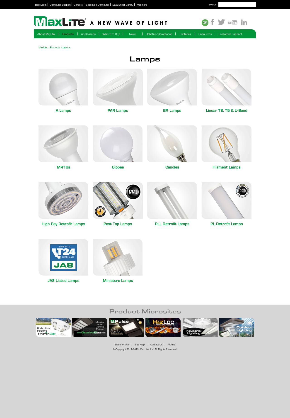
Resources (205, 33)
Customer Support (230, 33)
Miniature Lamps (118, 280)
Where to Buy (111, 33)
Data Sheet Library (122, 4)
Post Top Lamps (118, 223)
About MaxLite (46, 33)
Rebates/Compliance (159, 33)
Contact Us (156, 344)
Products (68, 33)
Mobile (171, 344)
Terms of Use (122, 344)
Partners (185, 33)
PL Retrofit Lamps (226, 223)
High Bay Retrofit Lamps (63, 223)
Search (213, 4)
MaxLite (43, 47)
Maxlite (113, 21)
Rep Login (40, 4)
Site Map (140, 344)
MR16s (63, 167)
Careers (78, 4)
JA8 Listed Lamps (63, 280)
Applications (88, 33)
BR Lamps (172, 110)
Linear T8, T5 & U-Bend (226, 110)
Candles (172, 167)
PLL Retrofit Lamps (172, 223)
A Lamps (63, 110)
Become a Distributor (97, 4)
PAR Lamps (118, 110)
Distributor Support (60, 4)
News (132, 33)
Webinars (141, 4)
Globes (118, 167)
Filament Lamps (227, 167)
